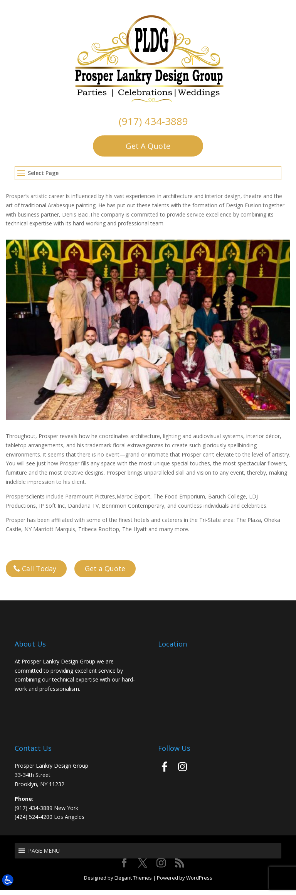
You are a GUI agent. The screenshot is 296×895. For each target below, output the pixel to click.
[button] (148, 173)
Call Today (39, 573)
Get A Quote (148, 146)
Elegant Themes (133, 882)
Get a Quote (105, 573)
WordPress (199, 882)
